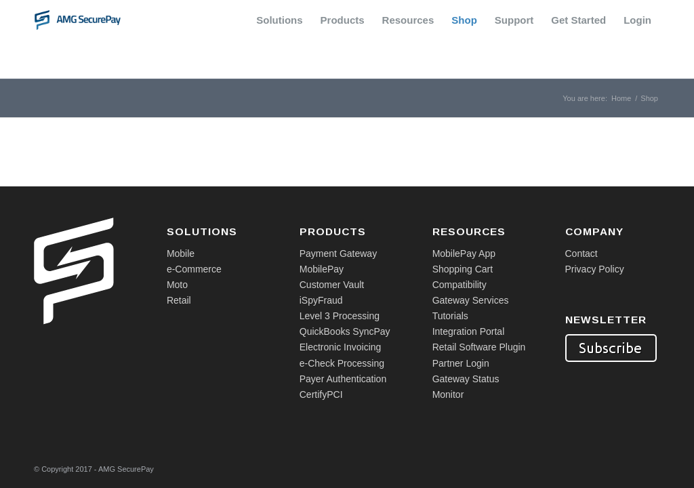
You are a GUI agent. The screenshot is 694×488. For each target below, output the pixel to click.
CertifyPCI (321, 394)
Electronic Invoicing (341, 347)
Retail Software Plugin (479, 347)
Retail (179, 300)
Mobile (181, 253)
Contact (581, 253)
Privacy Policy (594, 269)
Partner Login (460, 363)
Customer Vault (332, 284)
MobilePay (322, 269)
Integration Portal (468, 331)
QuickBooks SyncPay (345, 331)
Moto (177, 284)
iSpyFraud (321, 300)
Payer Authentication (343, 378)
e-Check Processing (342, 363)
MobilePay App (463, 253)
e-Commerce (194, 269)
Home (621, 98)
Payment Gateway (338, 253)
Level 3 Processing (340, 315)
